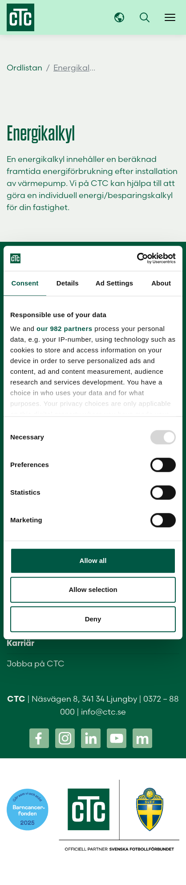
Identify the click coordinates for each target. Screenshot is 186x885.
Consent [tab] (25, 283)
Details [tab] (68, 283)
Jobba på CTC (36, 663)
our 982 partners (64, 328)
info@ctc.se (103, 712)
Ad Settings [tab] (114, 283)
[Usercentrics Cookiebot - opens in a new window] (137, 258)
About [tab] (161, 283)
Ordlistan (24, 67)
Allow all (93, 560)
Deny (93, 619)
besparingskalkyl (140, 195)
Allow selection (93, 589)
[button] (144, 17)
